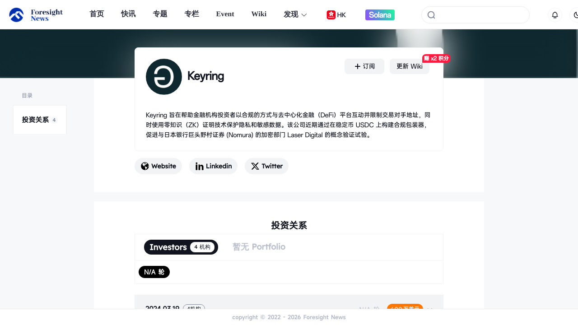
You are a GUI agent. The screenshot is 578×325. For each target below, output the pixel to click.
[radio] (154, 272)
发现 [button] (296, 15)
